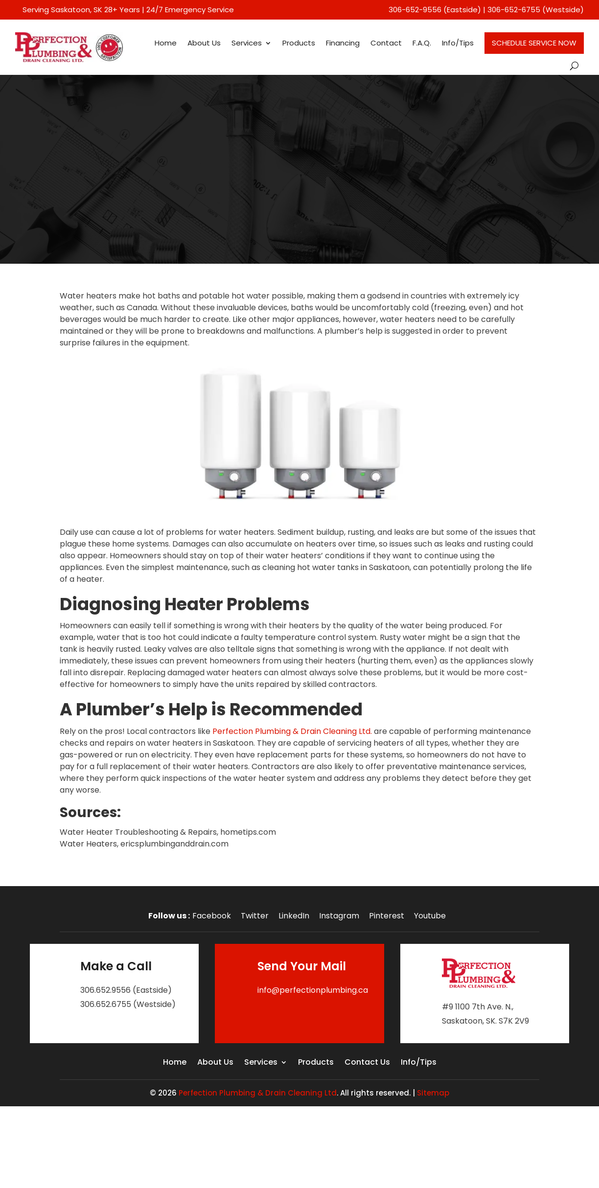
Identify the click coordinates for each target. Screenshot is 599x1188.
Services (246, 43)
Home (166, 43)
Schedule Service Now (534, 43)
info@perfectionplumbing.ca (312, 990)
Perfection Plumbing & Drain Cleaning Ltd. (292, 731)
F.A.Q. (422, 43)
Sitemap (433, 1093)
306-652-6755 (513, 9)
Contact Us (367, 1063)
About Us (204, 43)
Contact (386, 43)
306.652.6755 (105, 1004)
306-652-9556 (415, 9)
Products (298, 43)
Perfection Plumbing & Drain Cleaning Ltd (258, 1093)
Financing (343, 43)
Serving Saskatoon (56, 9)
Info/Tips (458, 43)
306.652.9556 (105, 990)
